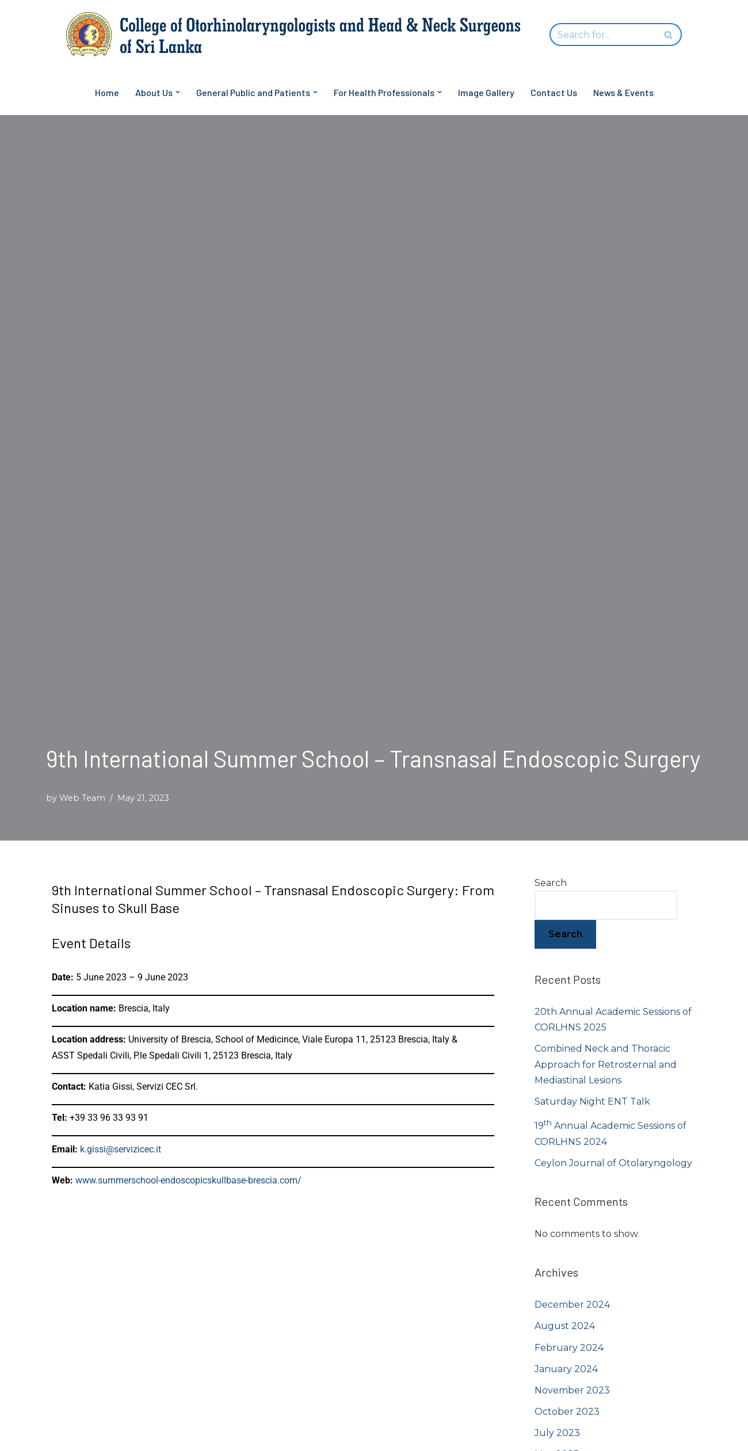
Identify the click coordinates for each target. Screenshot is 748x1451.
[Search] (602, 34)
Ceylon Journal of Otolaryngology (613, 1163)
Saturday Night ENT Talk (592, 1101)
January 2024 (566, 1369)
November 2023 (572, 1390)
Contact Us (554, 92)
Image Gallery (486, 92)
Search (551, 882)
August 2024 (565, 1325)
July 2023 (557, 1432)
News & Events (623, 92)
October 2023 (567, 1411)
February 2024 (569, 1347)
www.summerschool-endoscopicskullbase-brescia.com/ (188, 1180)
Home (107, 92)
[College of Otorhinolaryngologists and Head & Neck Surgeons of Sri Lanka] (299, 35)
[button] (177, 92)
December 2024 (572, 1304)
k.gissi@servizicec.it (120, 1149)
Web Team (82, 798)
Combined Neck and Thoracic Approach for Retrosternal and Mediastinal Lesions (606, 1064)
